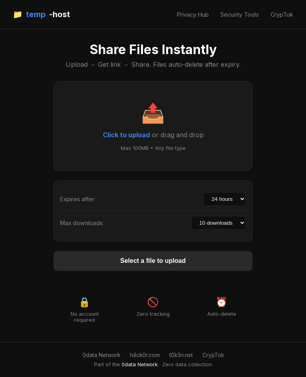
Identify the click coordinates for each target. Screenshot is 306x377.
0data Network (101, 355)
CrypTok (282, 14)
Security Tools (239, 14)
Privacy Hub (193, 14)
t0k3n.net (181, 355)
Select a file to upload (153, 260)
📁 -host (41, 14)
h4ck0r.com (145, 355)
